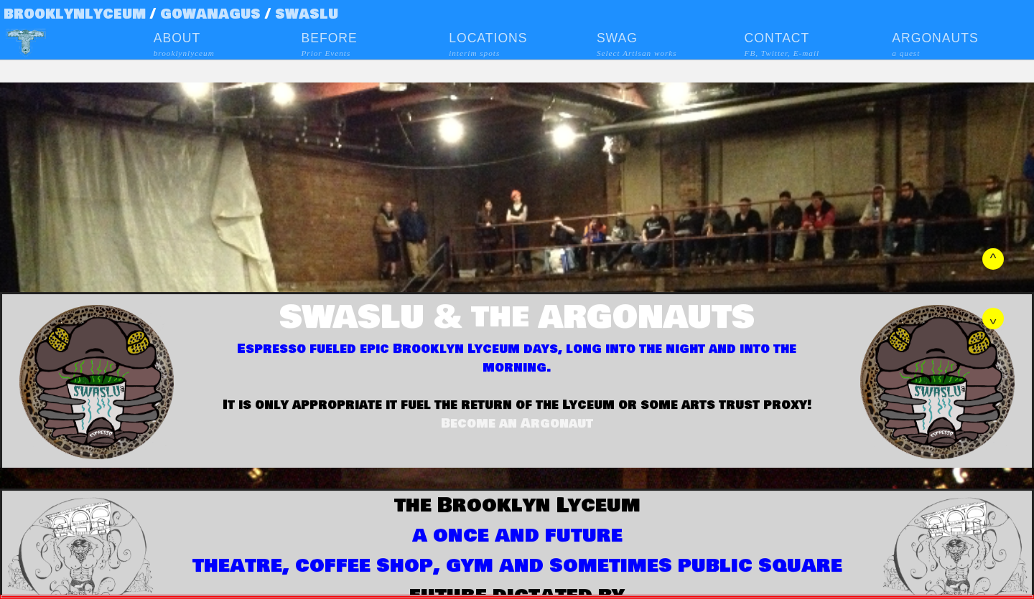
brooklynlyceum (75, 14)
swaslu (306, 14)
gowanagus (212, 14)
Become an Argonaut (517, 423)
